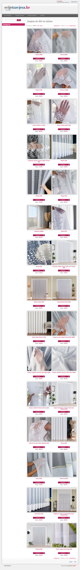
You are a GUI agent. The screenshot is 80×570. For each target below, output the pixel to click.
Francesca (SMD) (64, 90)
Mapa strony (74, 1)
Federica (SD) (39, 90)
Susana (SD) (39, 266)
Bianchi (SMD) (63, 54)
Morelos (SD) (39, 196)
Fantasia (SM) (38, 549)
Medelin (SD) (64, 160)
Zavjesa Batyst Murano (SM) (39, 337)
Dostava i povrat (19, 15)
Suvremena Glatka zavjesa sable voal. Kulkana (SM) (63, 267)
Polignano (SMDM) (38, 231)
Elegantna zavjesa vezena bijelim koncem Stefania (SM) (64, 514)
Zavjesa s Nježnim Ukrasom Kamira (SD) (39, 407)
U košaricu (38, 58)
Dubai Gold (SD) (64, 478)
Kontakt (42, 15)
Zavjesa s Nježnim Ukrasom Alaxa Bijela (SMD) (38, 372)
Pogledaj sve (56, 25)
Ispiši (75, 561)
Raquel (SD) (64, 231)
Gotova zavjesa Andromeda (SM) (64, 549)
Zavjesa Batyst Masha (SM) (64, 302)
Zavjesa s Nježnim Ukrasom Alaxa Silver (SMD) (63, 372)
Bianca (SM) (39, 478)
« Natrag (71, 561)
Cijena (41, 25)
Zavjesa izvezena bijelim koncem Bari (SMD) (64, 337)
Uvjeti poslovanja (32, 15)
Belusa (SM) (64, 443)
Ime (38, 25)
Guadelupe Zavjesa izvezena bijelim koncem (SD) (39, 161)
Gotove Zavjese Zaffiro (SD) (64, 125)
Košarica (60, 1)
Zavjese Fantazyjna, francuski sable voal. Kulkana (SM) (64, 408)
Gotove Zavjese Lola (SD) (39, 125)
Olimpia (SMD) (38, 54)
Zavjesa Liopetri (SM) (39, 302)
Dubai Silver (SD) (39, 513)
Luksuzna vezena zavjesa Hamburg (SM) (39, 443)
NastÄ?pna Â (73, 25)
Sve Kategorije (7, 15)
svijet (17, 7)
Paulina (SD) (64, 196)
